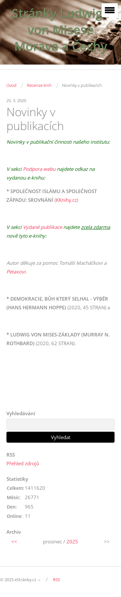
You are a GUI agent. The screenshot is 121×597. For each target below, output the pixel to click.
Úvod (11, 85)
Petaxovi (15, 271)
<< (14, 541)
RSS (56, 579)
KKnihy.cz (66, 200)
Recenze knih (39, 85)
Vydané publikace (42, 227)
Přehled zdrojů (22, 463)
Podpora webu (39, 169)
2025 (72, 541)
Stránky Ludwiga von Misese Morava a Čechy (60, 29)
